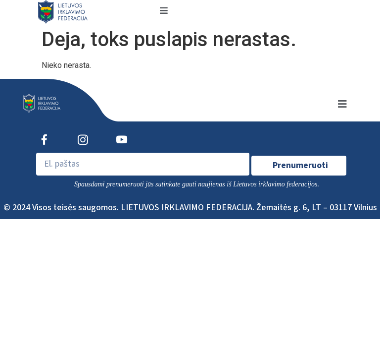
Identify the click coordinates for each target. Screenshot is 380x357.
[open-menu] (164, 11)
